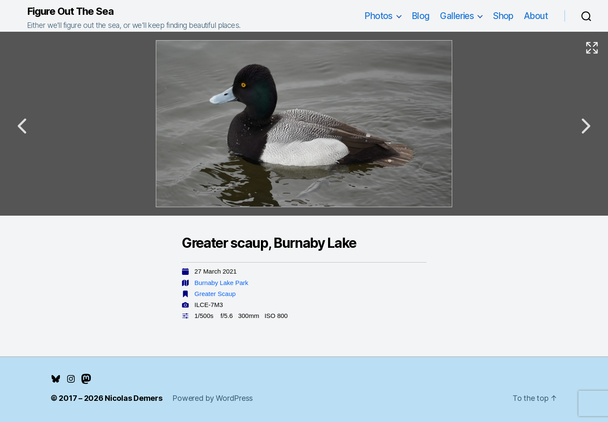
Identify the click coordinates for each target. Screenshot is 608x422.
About (536, 16)
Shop (503, 16)
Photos (378, 16)
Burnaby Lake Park (222, 282)
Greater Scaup (215, 293)
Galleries (457, 16)
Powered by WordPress (212, 398)
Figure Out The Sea (70, 11)
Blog (421, 16)
